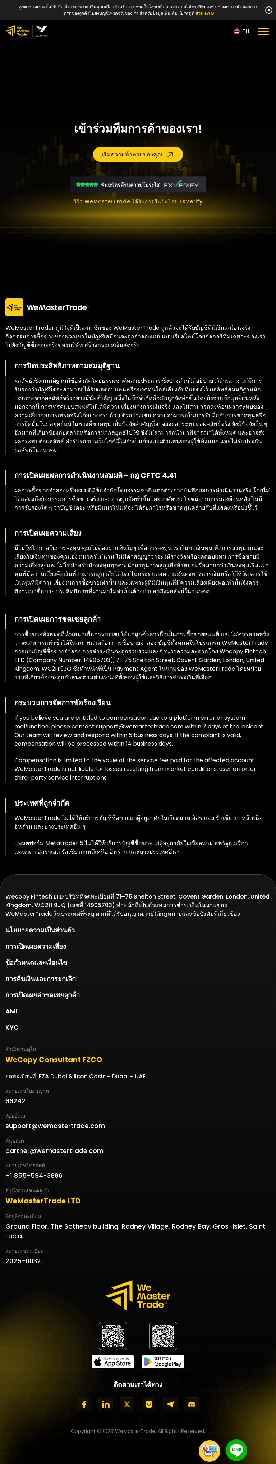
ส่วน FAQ (205, 13)
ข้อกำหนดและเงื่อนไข (36, 962)
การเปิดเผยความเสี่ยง (35, 946)
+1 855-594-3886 (34, 1175)
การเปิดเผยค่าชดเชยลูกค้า (42, 994)
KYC (12, 1027)
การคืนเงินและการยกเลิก (40, 978)
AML (12, 1011)
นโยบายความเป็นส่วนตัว (40, 930)
